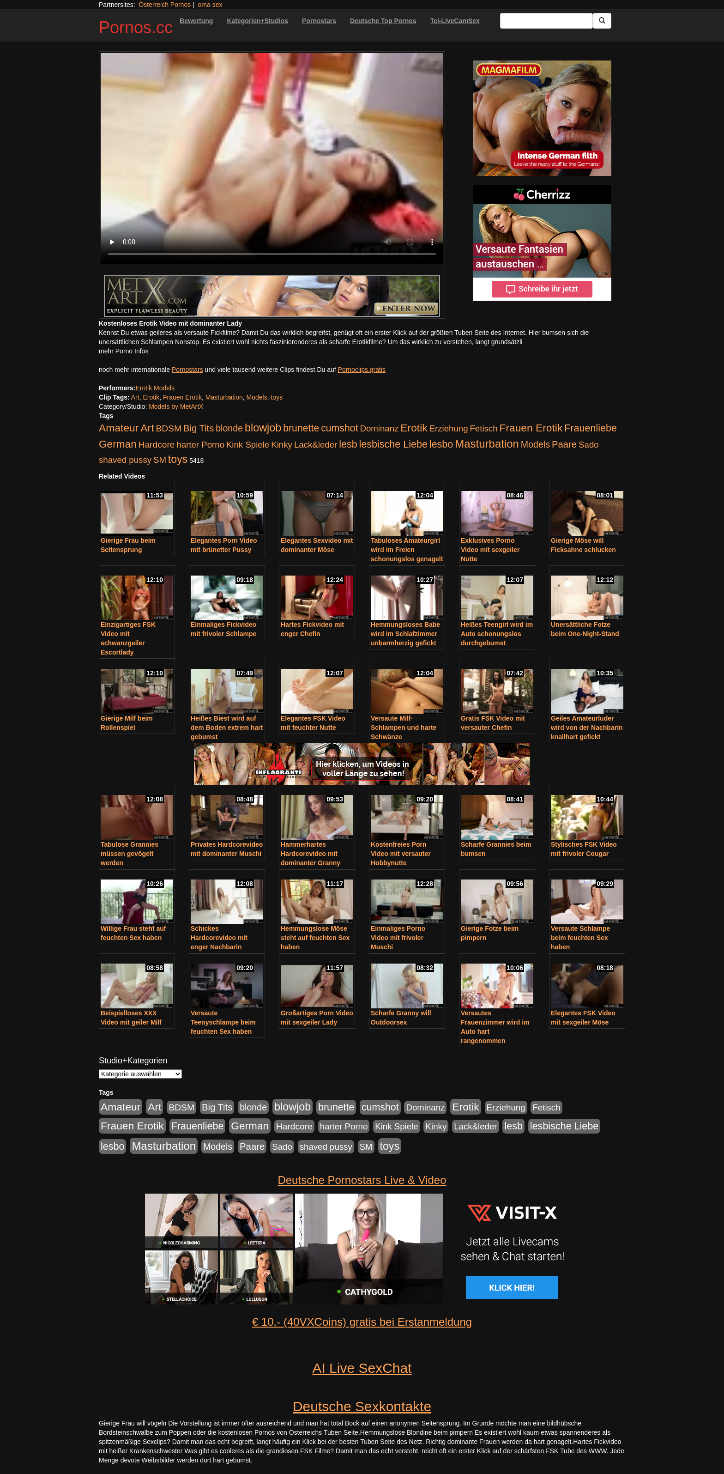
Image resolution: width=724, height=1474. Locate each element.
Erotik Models (155, 388)
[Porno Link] (272, 296)
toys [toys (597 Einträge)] (177, 459)
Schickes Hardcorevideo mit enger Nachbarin (219, 938)
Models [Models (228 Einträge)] (535, 444)
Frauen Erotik (182, 397)
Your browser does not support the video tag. (272, 158)
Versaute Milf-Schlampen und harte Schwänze (403, 727)
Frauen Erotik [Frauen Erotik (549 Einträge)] (530, 428)
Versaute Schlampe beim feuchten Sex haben (580, 938)
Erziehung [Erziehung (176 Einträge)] (448, 428)
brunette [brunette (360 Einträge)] (301, 428)
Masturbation (224, 397)
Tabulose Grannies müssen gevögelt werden (129, 854)
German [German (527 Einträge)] (118, 444)
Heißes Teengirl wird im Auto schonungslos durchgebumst (497, 634)
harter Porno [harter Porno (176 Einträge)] (200, 444)
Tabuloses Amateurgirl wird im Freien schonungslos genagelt (407, 550)
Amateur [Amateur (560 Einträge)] (119, 428)
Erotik (151, 397)
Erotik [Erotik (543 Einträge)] (413, 428)
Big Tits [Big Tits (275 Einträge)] (198, 428)
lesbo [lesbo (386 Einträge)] (441, 444)
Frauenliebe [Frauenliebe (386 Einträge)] (590, 428)
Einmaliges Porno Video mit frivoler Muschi (398, 938)
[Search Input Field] (546, 21)
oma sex (210, 4)
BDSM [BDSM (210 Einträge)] (168, 428)
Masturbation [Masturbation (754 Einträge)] (487, 443)
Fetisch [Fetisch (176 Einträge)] (483, 428)
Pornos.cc (136, 27)
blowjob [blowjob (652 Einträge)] (263, 428)
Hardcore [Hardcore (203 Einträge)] (157, 444)
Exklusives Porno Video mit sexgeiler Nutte (490, 550)
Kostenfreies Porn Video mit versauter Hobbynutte (401, 854)
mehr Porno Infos (123, 351)
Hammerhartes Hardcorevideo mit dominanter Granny (310, 854)
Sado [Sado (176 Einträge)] (589, 444)
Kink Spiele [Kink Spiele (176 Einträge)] (247, 444)
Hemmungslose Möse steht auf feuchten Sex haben (315, 938)
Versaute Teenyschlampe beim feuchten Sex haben (223, 1022)
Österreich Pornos (165, 4)
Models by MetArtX (176, 406)
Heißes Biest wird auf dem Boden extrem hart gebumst (227, 727)
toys (277, 397)
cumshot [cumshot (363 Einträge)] (339, 428)
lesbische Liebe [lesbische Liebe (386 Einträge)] (393, 444)
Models (257, 397)
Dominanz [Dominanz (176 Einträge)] (379, 428)
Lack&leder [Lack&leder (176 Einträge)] (315, 444)
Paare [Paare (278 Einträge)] (564, 444)
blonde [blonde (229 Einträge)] (229, 428)
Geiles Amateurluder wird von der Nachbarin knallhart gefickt (587, 727)
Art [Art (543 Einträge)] (147, 428)
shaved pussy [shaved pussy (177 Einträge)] (125, 460)
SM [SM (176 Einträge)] (159, 460)
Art (135, 397)
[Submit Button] (602, 21)
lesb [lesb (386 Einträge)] (348, 444)
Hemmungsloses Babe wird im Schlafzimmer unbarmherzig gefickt (405, 634)
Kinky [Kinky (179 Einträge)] (281, 444)
